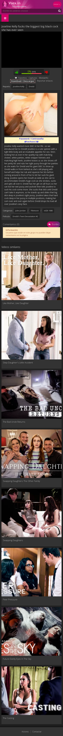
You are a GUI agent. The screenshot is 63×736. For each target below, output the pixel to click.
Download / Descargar (22, 81)
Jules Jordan (20, 210)
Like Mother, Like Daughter (16, 303)
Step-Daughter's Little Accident (18, 362)
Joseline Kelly (18, 86)
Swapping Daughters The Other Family (21, 481)
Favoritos (21, 77)
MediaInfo (43, 77)
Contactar (36, 731)
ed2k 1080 (48, 210)
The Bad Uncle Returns (14, 421)
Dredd (31, 86)
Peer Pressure (10, 599)
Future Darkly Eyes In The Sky (17, 658)
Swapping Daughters (13, 540)
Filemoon (35, 210)
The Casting (8, 718)
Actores (25, 731)
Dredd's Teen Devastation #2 (25, 216)
